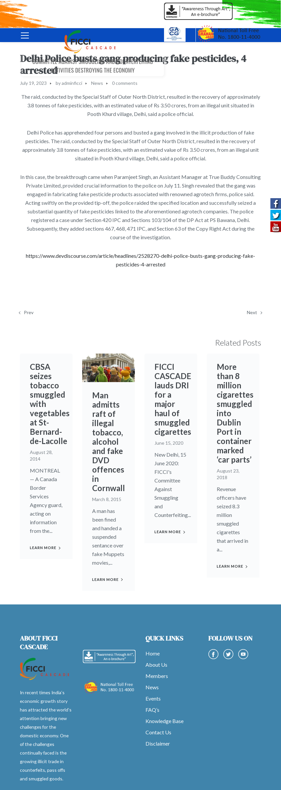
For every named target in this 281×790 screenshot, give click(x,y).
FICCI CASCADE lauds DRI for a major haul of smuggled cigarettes (172, 399)
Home (152, 653)
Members (156, 676)
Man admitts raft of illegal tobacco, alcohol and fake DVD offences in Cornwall (108, 441)
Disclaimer (157, 743)
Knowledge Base (164, 721)
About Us (156, 664)
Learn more (43, 547)
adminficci (72, 83)
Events (153, 698)
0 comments (125, 83)
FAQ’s (152, 709)
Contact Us (158, 732)
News (97, 83)
